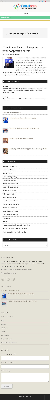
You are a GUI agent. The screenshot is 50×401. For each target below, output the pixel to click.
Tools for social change (10, 215)
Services (4, 328)
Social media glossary (10, 177)
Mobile (5, 222)
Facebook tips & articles (10, 187)
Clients (3, 324)
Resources (6, 218)
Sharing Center (7, 173)
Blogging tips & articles (10, 201)
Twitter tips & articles (9, 190)
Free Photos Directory (10, 166)
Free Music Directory (9, 170)
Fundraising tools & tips (10, 184)
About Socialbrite (7, 317)
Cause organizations (9, 180)
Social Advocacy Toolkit (10, 211)
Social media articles (9, 197)
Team (3, 331)
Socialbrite (25, 6)
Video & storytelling (9, 194)
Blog (2, 320)
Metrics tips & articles (10, 208)
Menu (26, 13)
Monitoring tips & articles (11, 204)
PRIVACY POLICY (25, 397)
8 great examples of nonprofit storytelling (16, 225)
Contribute (5, 335)
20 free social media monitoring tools (15, 228)
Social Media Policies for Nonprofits (14, 232)
